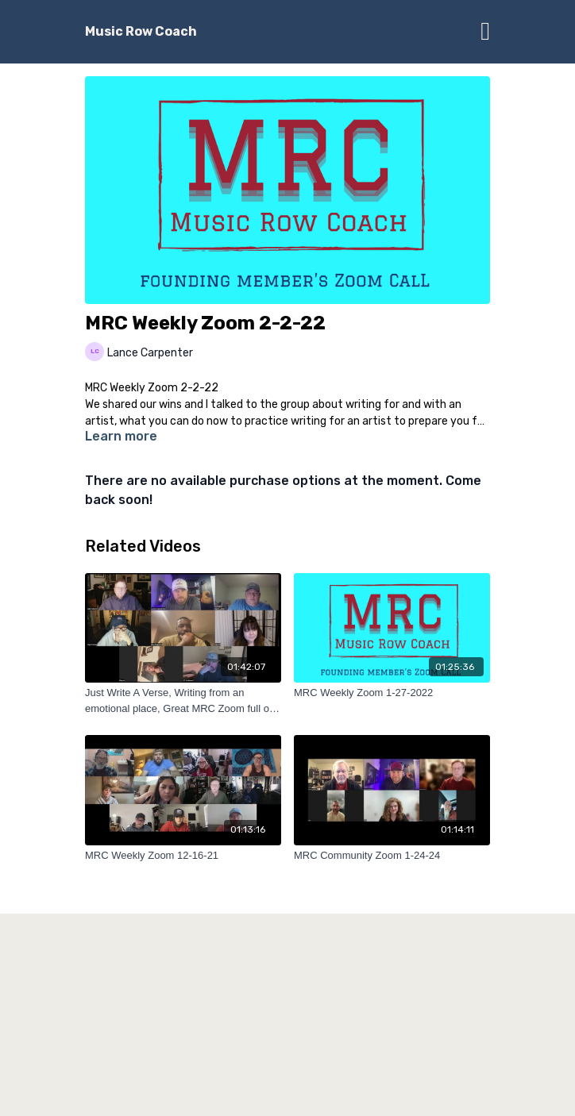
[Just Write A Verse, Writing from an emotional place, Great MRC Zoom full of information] (183, 700)
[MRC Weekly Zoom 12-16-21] (183, 856)
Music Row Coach (141, 31)
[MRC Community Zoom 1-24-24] (392, 856)
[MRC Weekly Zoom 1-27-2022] (392, 693)
